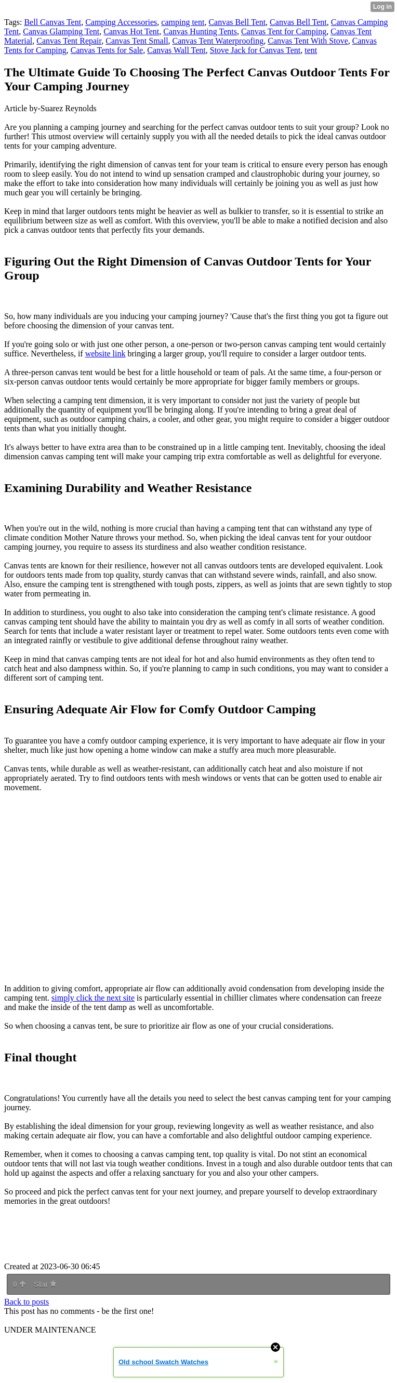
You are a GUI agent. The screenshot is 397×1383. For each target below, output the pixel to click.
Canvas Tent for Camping (283, 31)
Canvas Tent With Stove (308, 40)
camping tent (182, 22)
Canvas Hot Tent (131, 31)
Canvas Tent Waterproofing (218, 40)
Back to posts (26, 1301)
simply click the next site (93, 997)
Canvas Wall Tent (176, 50)
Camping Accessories (121, 22)
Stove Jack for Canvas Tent (255, 50)
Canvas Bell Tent (237, 22)
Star (45, 1284)
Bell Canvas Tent (52, 22)
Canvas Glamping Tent (61, 31)
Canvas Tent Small (136, 40)
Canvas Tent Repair (68, 40)
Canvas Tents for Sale (107, 50)
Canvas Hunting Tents (200, 31)
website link (105, 353)
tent (311, 50)
